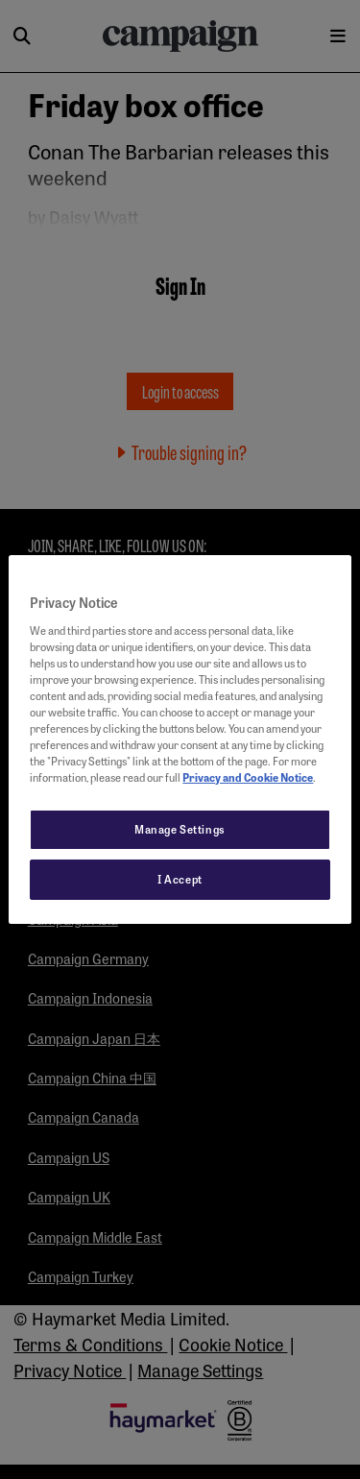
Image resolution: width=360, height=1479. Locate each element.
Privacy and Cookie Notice (247, 777)
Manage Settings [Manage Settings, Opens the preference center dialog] (180, 828)
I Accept (180, 878)
